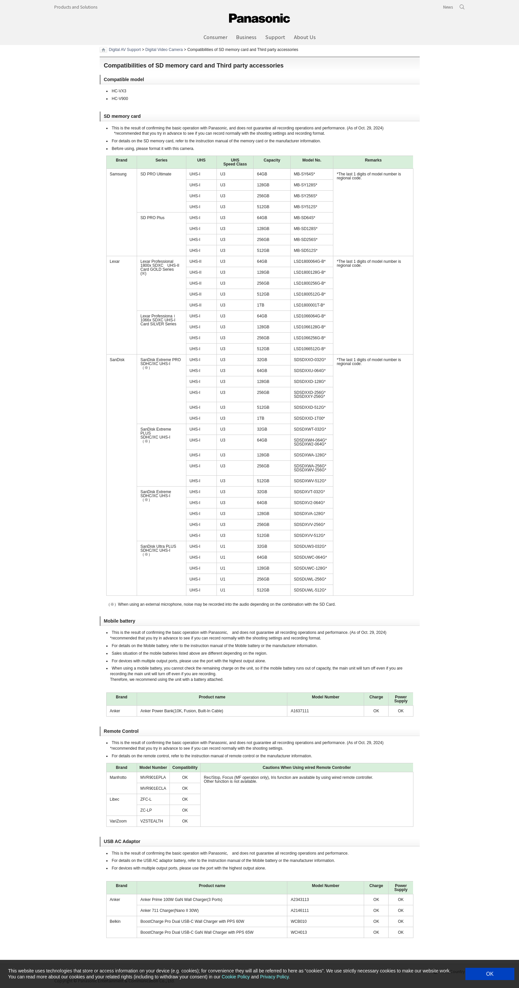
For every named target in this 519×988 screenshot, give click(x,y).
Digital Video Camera (164, 49)
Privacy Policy (274, 976)
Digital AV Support (125, 49)
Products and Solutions (75, 7)
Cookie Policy (236, 976)
